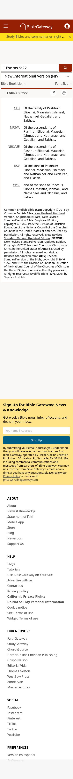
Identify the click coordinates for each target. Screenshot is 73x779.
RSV (17, 166)
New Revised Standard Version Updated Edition (33, 236)
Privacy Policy (11, 476)
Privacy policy (18, 591)
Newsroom (15, 538)
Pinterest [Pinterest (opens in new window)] (13, 718)
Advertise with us (20, 580)
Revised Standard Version (21, 256)
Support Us (15, 544)
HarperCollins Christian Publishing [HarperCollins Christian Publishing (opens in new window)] (32, 655)
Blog (10, 533)
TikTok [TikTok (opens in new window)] (12, 724)
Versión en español (21, 755)
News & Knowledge (21, 511)
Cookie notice (17, 607)
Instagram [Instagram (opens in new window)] (15, 713)
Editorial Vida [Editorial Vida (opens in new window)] (17, 665)
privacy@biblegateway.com (20, 479)
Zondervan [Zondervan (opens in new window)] (15, 682)
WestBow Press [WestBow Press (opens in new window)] (18, 676)
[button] (67, 26)
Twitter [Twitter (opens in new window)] (12, 729)
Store (11, 527)
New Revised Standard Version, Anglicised (34, 215)
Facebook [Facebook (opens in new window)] (14, 707)
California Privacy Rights (26, 596)
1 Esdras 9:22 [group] (16, 93)
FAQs (11, 564)
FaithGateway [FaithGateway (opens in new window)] (17, 638)
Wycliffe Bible (38, 273)
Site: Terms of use (20, 613)
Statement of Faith (20, 516)
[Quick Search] (29, 68)
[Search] (65, 68)
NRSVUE (14, 146)
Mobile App (15, 522)
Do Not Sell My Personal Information (35, 602)
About (11, 506)
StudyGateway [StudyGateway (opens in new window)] (17, 644)
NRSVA (15, 127)
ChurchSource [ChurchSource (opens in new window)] (17, 649)
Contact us (15, 586)
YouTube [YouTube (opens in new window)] (13, 735)
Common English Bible (19, 209)
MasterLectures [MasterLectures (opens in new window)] (18, 687)
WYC (16, 185)
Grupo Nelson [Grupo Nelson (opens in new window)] (17, 660)
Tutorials (13, 569)
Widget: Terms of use (22, 618)
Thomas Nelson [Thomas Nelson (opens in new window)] (18, 671)
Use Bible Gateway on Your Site (30, 575)
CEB (17, 108)
